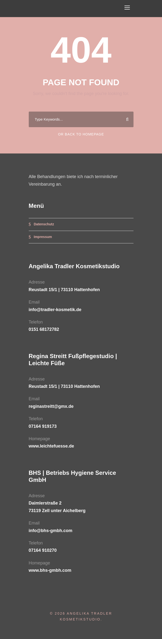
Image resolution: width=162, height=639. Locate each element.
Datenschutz (44, 224)
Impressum (43, 237)
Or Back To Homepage (81, 134)
